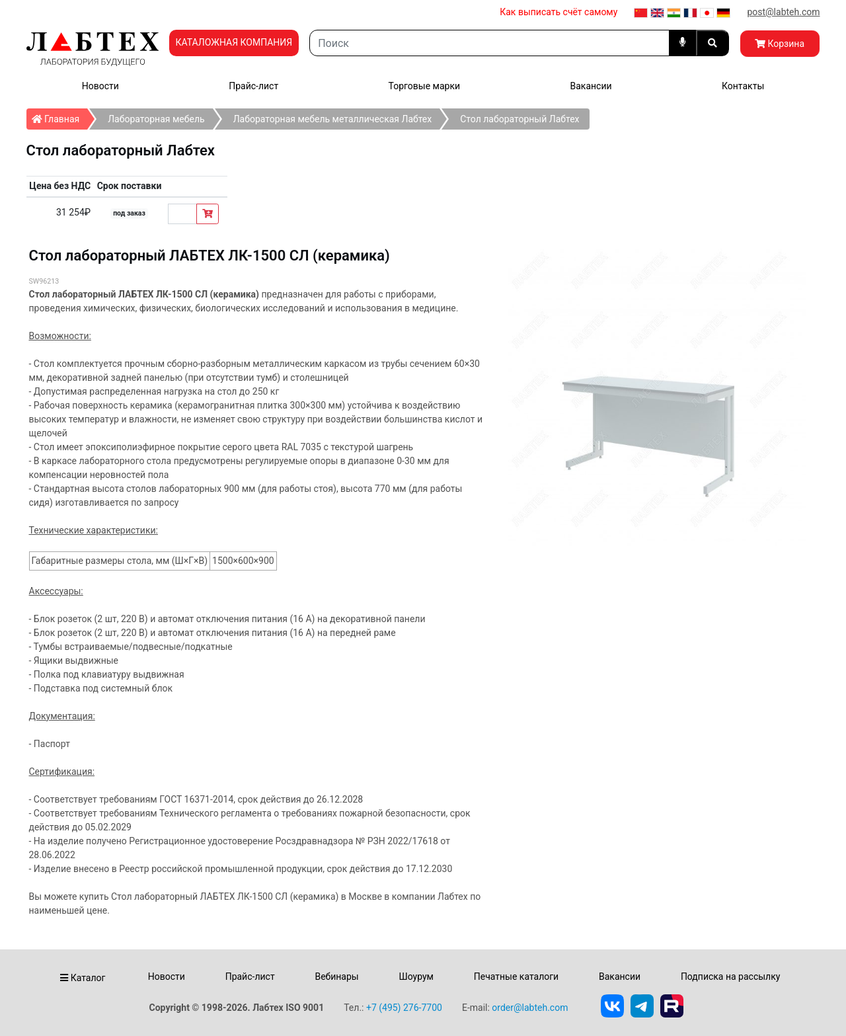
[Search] (489, 43)
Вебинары (336, 976)
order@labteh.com (530, 1007)
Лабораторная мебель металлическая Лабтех (332, 119)
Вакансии (590, 86)
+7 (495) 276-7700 (404, 1007)
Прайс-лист (253, 86)
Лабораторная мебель (156, 119)
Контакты (743, 86)
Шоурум (416, 976)
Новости (100, 86)
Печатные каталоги (516, 976)
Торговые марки (425, 86)
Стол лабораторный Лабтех (519, 119)
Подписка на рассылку (731, 976)
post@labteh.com (783, 12)
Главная (60, 116)
